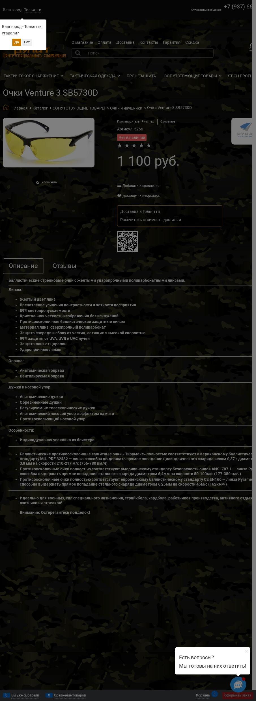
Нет (27, 42)
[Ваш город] (246, 651)
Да (16, 42)
